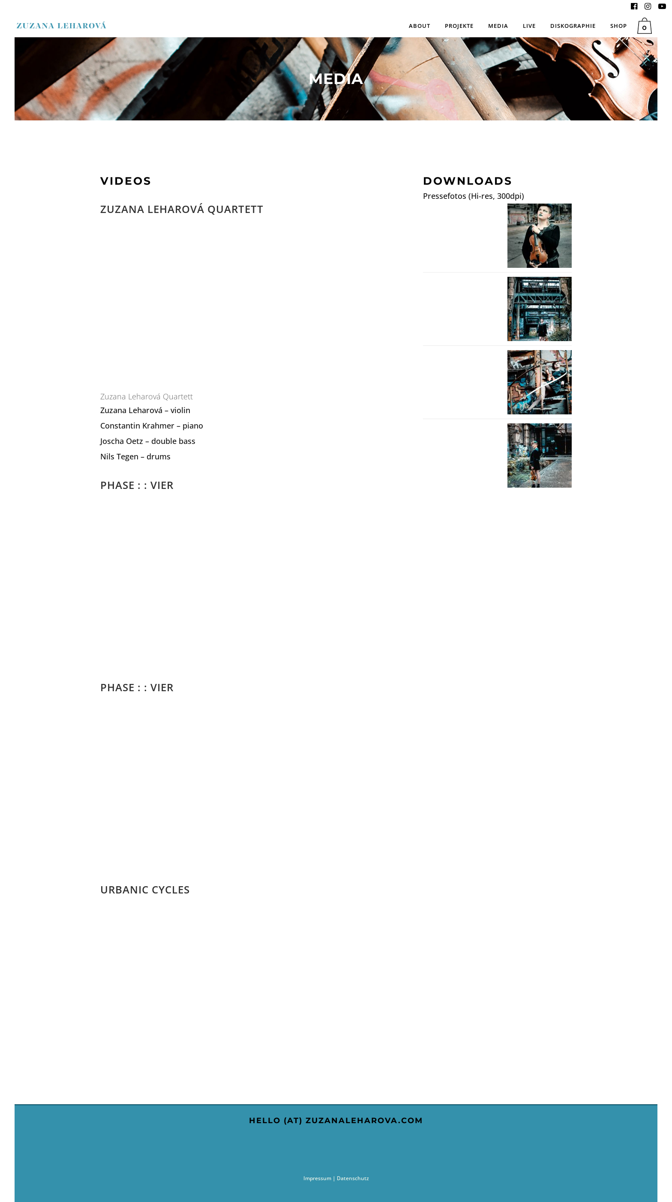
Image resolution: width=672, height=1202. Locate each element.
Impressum (317, 1178)
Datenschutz (353, 1178)
